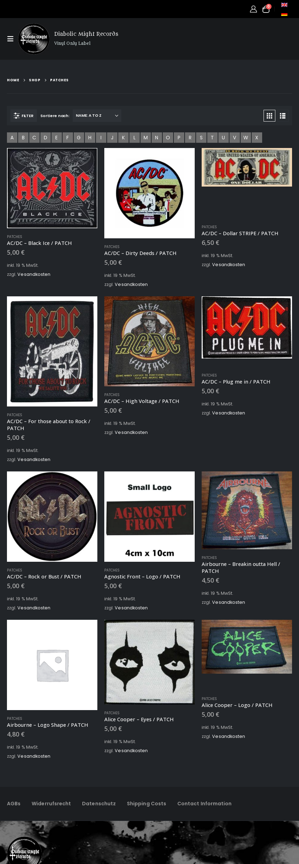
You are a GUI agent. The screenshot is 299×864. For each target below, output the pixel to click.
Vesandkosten (33, 274)
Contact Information (204, 803)
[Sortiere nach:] (97, 115)
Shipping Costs (146, 803)
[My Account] (253, 9)
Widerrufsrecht (51, 803)
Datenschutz (99, 803)
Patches (15, 236)
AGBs (14, 803)
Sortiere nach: (54, 115)
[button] (12, 39)
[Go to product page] (52, 188)
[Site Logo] (33, 39)
